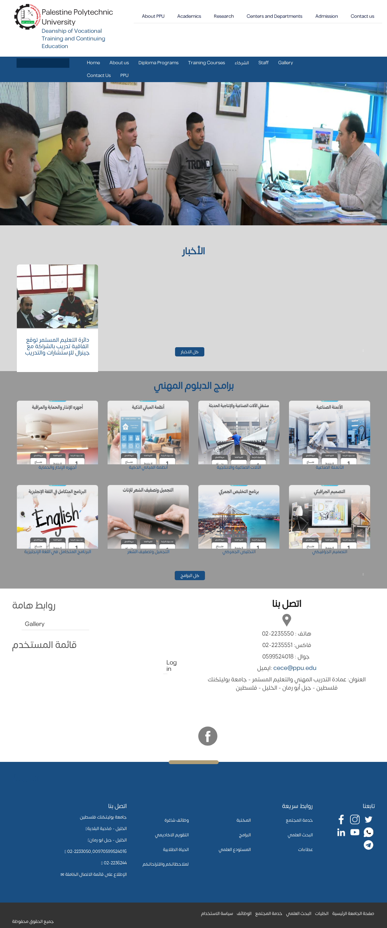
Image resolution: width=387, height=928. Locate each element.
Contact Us (99, 75)
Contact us (362, 16)
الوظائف (244, 913)
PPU (124, 75)
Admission (326, 16)
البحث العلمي (300, 835)
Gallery (285, 63)
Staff (263, 63)
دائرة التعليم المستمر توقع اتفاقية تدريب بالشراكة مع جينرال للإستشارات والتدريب (57, 346)
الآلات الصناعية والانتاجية (239, 467)
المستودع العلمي (235, 849)
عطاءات (305, 849)
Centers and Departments (274, 16)
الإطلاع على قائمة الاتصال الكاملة (96, 874)
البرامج (245, 835)
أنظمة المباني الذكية (148, 467)
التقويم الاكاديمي (172, 835)
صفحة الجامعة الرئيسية (353, 913)
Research (224, 16)
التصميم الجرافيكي (329, 551)
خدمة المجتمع (299, 820)
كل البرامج (192, 575)
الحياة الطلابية (176, 849)
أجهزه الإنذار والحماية (57, 467)
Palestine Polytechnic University (77, 17)
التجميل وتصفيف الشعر (148, 551)
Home (93, 63)
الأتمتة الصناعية (330, 467)
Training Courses (206, 63)
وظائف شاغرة (177, 820)
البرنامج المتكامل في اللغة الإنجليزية (57, 551)
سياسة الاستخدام (217, 913)
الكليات (321, 913)
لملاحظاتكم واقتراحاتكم (166, 864)
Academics (189, 16)
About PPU (153, 16)
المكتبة (243, 820)
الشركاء (242, 63)
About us (119, 63)
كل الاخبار (192, 351)
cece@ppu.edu (294, 668)
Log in (166, 666)
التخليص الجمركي (239, 551)
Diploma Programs (158, 63)
